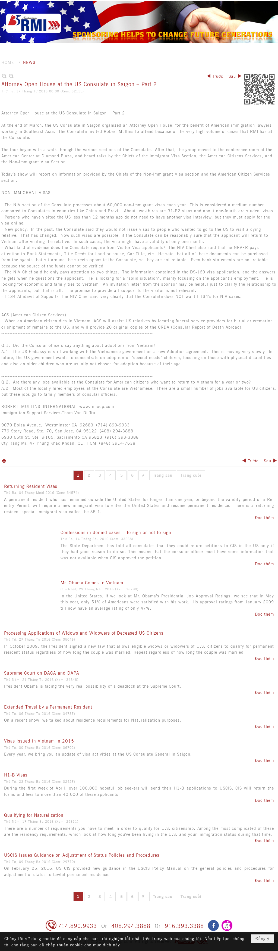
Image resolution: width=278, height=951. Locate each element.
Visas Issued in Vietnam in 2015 (39, 741)
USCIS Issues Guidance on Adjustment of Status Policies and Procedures (81, 855)
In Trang (4, 460)
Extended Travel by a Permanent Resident (48, 707)
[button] (164, 15)
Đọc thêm (264, 517)
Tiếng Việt (262, 5)
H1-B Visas (15, 775)
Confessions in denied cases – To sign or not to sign (116, 532)
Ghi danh (217, 5)
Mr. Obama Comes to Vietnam (92, 582)
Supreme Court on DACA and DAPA (41, 673)
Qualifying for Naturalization (34, 815)
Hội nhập (239, 5)
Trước (218, 76)
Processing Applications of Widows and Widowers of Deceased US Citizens (83, 633)
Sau (232, 76)
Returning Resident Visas (30, 486)
